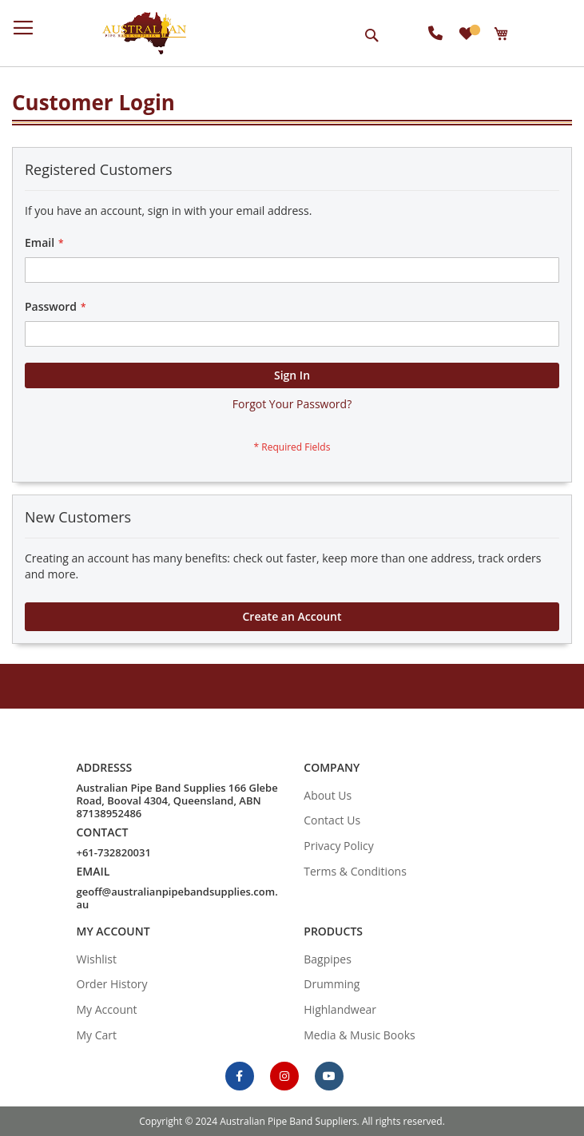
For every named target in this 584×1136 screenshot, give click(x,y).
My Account (107, 1009)
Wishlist (97, 959)
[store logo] (144, 33)
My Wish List (473, 30)
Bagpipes (328, 959)
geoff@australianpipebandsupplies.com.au (177, 898)
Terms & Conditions (355, 871)
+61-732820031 (114, 852)
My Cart (97, 1035)
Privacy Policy (338, 845)
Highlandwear (340, 1009)
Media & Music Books (359, 1035)
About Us (328, 795)
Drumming (332, 983)
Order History (112, 983)
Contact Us (332, 820)
